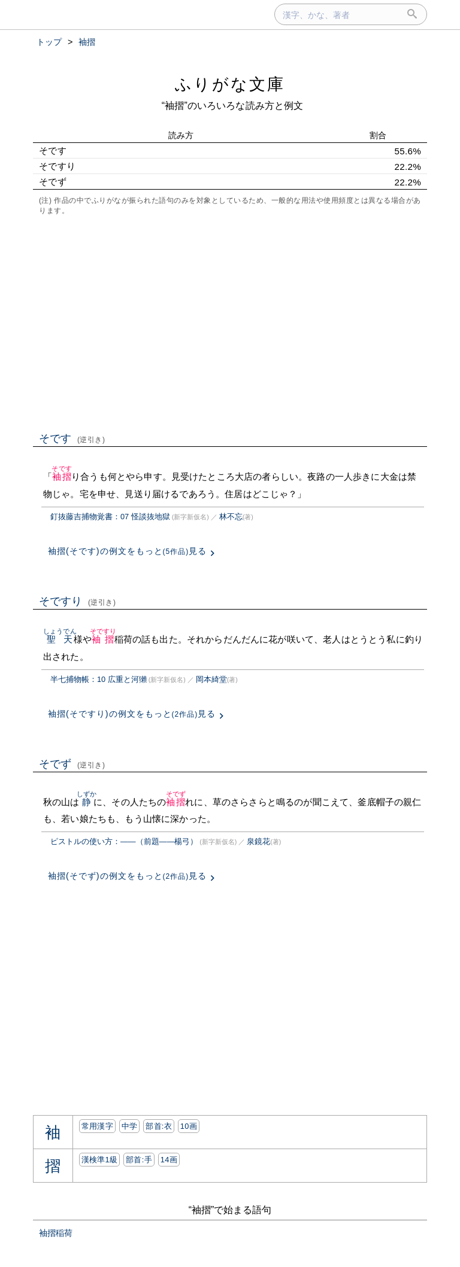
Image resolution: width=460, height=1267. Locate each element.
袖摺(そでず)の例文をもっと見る (127, 876)
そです (72, 438)
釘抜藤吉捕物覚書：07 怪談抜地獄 (110, 516)
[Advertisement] (230, 322)
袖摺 (61, 476)
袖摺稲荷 (55, 1233)
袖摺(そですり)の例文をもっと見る (132, 713)
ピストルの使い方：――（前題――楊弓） (124, 841)
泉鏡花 (258, 841)
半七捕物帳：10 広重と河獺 (98, 679)
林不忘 (231, 516)
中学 (130, 1126)
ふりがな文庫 (230, 84)
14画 (169, 1159)
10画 (188, 1126)
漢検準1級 (99, 1159)
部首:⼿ (139, 1159)
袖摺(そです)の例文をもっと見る (127, 551)
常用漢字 (97, 1126)
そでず (72, 764)
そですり (77, 601)
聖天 (60, 639)
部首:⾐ (159, 1126)
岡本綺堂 (211, 679)
